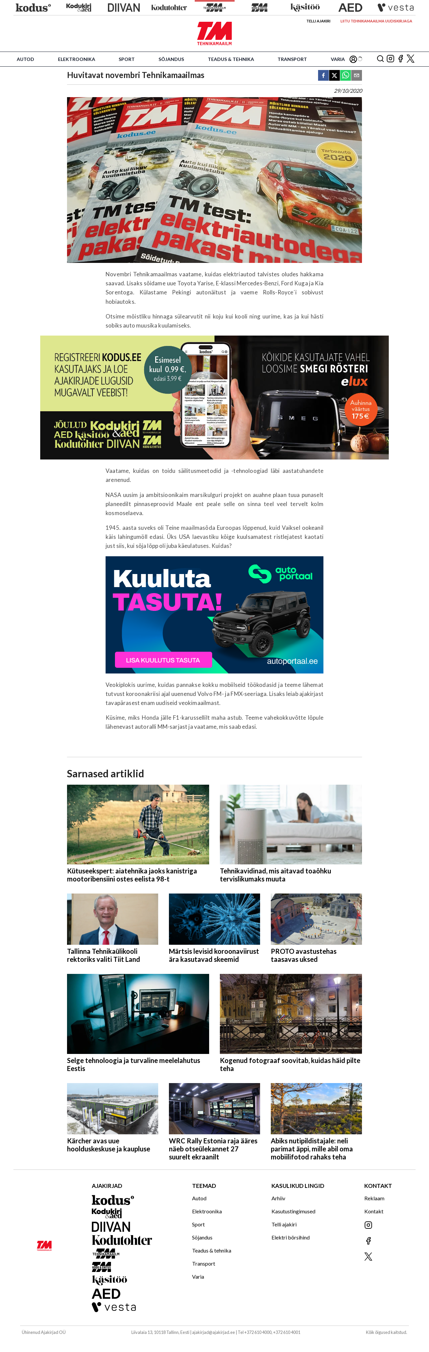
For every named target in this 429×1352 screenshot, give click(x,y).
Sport (127, 59)
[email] (356, 76)
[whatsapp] (345, 76)
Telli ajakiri (318, 21)
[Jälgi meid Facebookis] (400, 59)
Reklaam (374, 1198)
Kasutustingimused (293, 1211)
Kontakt (373, 1211)
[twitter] (334, 76)
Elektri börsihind (290, 1237)
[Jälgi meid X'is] (411, 59)
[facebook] (323, 76)
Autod (25, 59)
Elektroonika (76, 59)
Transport (292, 59)
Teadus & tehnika (231, 59)
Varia (338, 59)
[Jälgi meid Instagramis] (390, 59)
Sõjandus (171, 59)
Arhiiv (278, 1198)
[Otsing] (380, 59)
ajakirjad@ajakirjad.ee (213, 1332)
